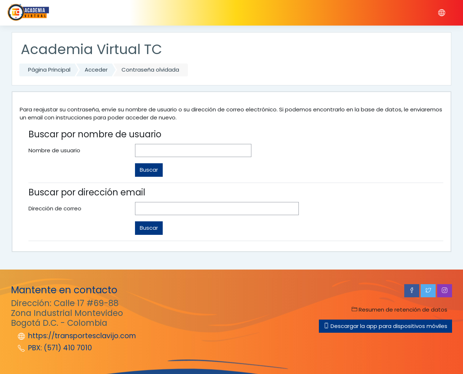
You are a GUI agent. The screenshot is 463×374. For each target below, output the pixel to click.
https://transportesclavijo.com (82, 336)
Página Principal (49, 69)
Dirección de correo (54, 208)
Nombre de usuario (54, 150)
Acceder (96, 69)
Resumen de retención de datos (399, 309)
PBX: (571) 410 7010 (60, 348)
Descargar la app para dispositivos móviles (385, 326)
